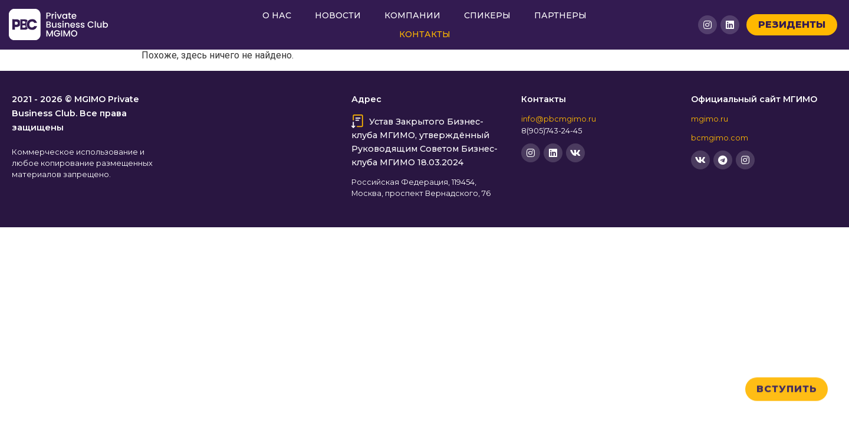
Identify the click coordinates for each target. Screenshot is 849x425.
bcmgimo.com (719, 137)
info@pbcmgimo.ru (558, 119)
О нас (276, 15)
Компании (412, 15)
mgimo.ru (709, 119)
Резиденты (791, 24)
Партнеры (560, 15)
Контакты (424, 34)
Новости (338, 15)
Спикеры (487, 15)
